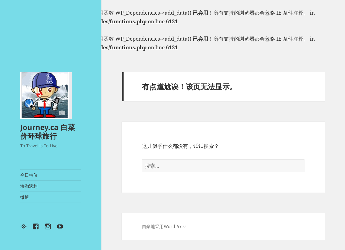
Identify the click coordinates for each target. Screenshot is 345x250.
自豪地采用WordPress (164, 226)
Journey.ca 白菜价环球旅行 (47, 131)
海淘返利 (29, 186)
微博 (24, 197)
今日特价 (29, 175)
